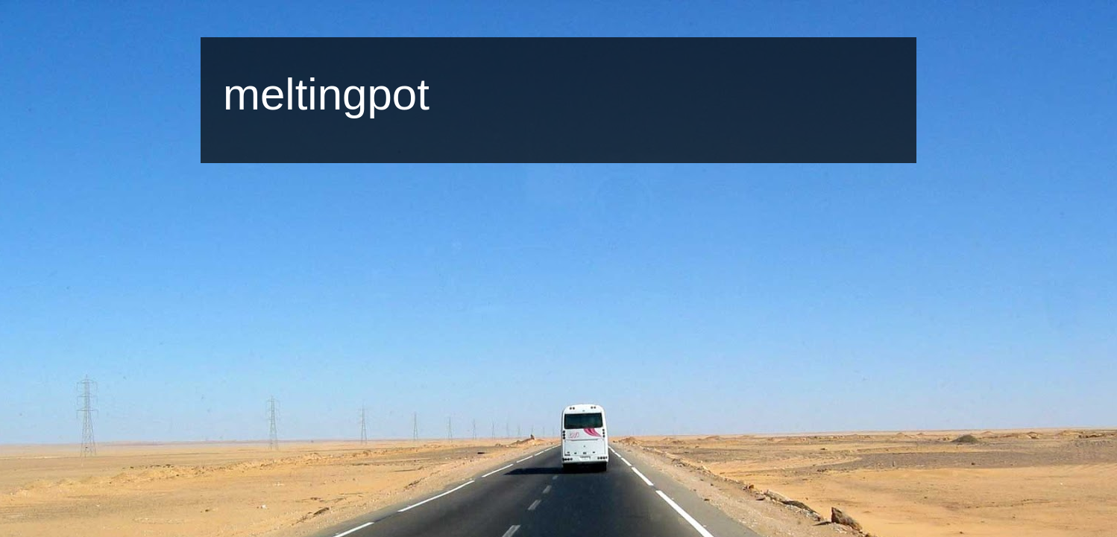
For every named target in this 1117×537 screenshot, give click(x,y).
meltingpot (326, 94)
